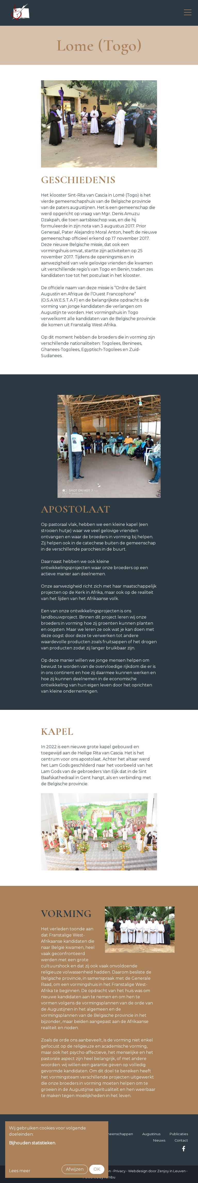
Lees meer (19, 1170)
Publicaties (179, 1134)
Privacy (119, 1171)
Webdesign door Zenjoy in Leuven (157, 1171)
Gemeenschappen (117, 1134)
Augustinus (151, 1134)
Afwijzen (75, 1169)
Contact (181, 1140)
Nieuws (159, 1140)
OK (97, 1169)
